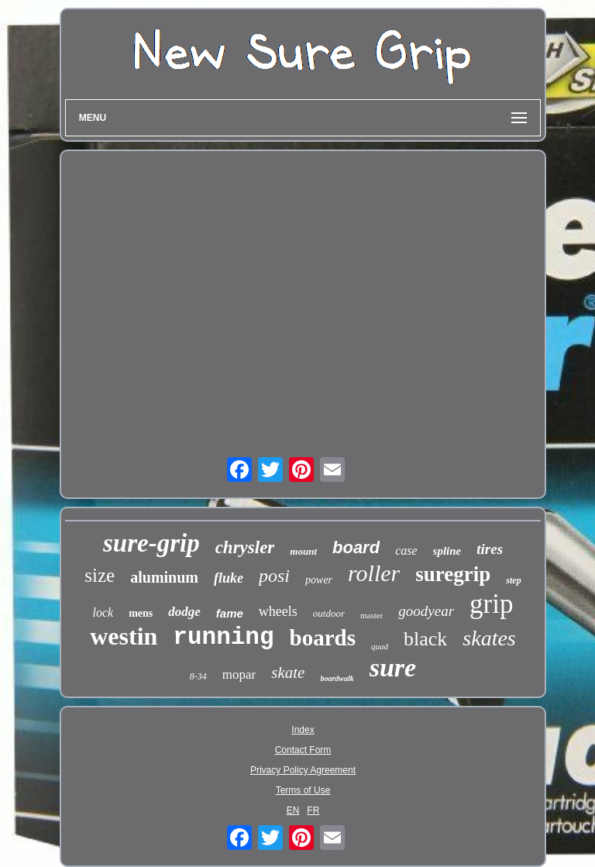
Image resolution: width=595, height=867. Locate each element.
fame (229, 613)
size (99, 575)
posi (274, 576)
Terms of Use (303, 790)
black (425, 639)
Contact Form (303, 750)
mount (303, 551)
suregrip (452, 574)
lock (102, 612)
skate (287, 672)
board (356, 547)
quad (379, 646)
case (406, 550)
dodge (184, 611)
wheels (278, 611)
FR (313, 810)
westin (123, 636)
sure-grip (151, 543)
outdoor (329, 613)
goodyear (426, 611)
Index (302, 729)
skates (489, 638)
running (223, 637)
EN (293, 810)
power (318, 580)
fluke (228, 578)
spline (447, 551)
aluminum (164, 577)
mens (141, 613)
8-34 (198, 676)
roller (374, 573)
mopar (239, 674)
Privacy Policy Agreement (303, 770)
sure (393, 667)
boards (323, 637)
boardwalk (336, 678)
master (371, 615)
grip (491, 604)
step (513, 580)
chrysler (245, 547)
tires (489, 549)
